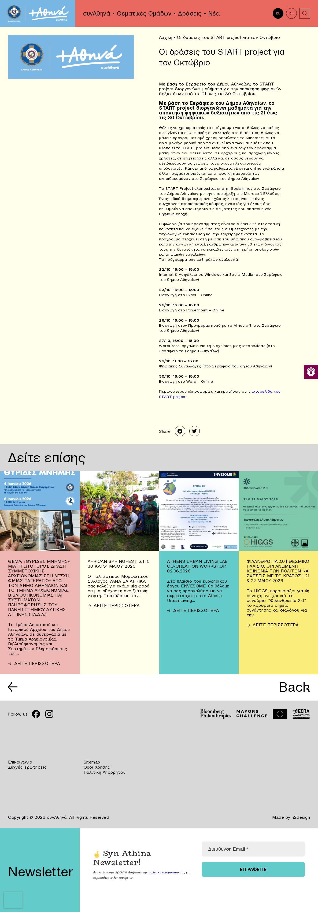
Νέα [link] (214, 13)
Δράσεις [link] (190, 13)
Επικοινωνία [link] (20, 762)
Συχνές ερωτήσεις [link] (27, 766)
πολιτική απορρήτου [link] (163, 871)
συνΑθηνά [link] (96, 13)
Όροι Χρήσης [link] (97, 766)
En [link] (291, 13)
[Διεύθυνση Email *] (253, 848)
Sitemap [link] (92, 762)
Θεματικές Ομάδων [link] (144, 13)
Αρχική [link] (165, 37)
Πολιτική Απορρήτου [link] (105, 771)
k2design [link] (301, 816)
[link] (311, 372)
